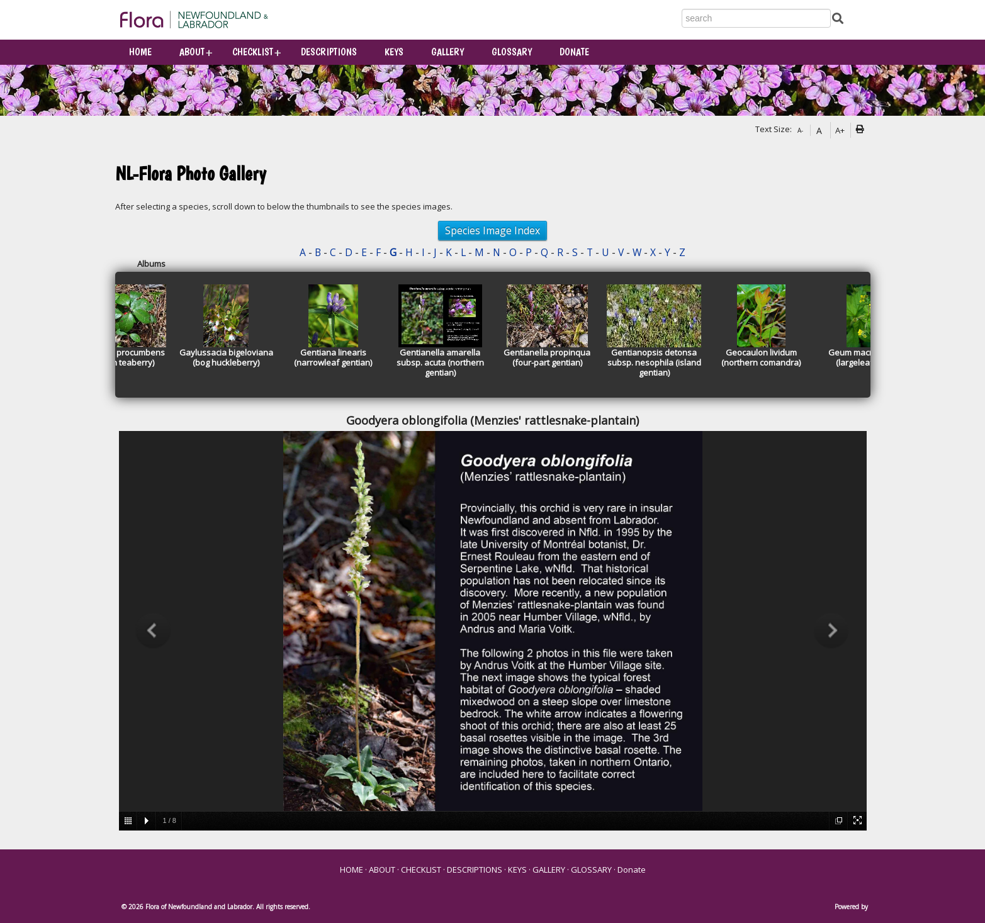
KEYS (394, 52)
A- (800, 130)
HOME (140, 52)
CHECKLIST (252, 52)
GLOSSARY (512, 52)
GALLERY (447, 52)
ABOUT (192, 52)
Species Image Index (492, 230)
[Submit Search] (837, 17)
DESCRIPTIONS (329, 52)
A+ (840, 130)
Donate (574, 52)
